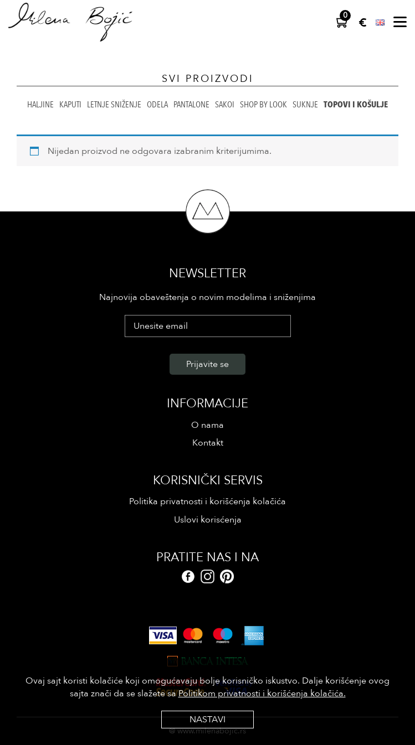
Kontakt (207, 443)
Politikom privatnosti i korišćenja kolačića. (262, 693)
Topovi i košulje (356, 105)
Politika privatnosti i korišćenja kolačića (207, 501)
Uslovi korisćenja (208, 520)
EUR (362, 22)
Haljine (40, 105)
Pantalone (191, 105)
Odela (157, 105)
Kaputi (70, 105)
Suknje (305, 105)
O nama (207, 425)
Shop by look (263, 105)
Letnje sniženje (114, 105)
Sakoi (224, 105)
